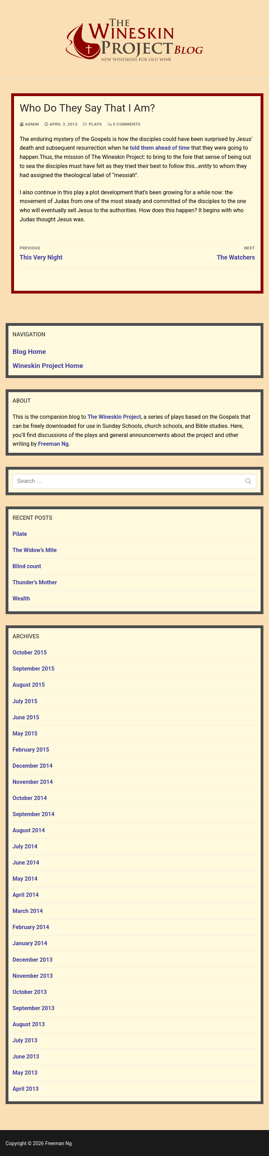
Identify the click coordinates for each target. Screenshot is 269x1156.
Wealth (21, 598)
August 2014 (29, 830)
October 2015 (30, 652)
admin (29, 124)
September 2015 (34, 668)
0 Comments (124, 124)
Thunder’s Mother (35, 582)
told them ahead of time (160, 147)
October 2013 (30, 992)
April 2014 (26, 895)
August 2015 (29, 684)
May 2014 (25, 878)
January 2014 (30, 943)
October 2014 (30, 798)
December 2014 (33, 765)
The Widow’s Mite (35, 550)
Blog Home (29, 352)
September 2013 (34, 1008)
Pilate (20, 534)
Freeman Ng (53, 444)
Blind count (27, 566)
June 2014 (26, 862)
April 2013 (26, 1089)
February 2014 (31, 927)
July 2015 (25, 701)
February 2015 (31, 749)
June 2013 (26, 1056)
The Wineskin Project (114, 417)
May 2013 (25, 1072)
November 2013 (33, 976)
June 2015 (26, 717)
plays (92, 124)
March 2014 (28, 911)
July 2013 (25, 1040)
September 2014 (34, 814)
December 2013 (33, 959)
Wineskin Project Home (48, 366)
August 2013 (29, 1024)
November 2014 (33, 782)
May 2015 (25, 733)
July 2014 (25, 846)
